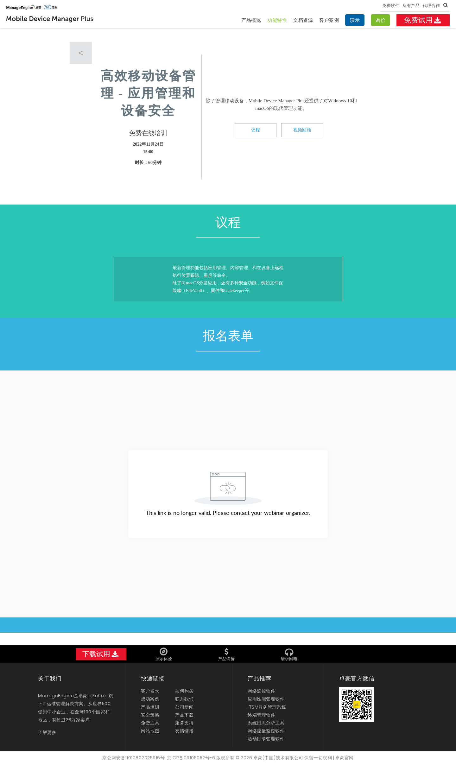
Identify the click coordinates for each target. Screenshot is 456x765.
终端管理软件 (261, 715)
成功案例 (150, 699)
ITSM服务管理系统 (267, 707)
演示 (355, 20)
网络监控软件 (261, 691)
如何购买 (184, 691)
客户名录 (150, 691)
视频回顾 (302, 130)
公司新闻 (184, 707)
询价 (380, 20)
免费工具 (150, 723)
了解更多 (47, 732)
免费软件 (390, 5)
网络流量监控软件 (266, 731)
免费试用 (423, 20)
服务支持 (184, 723)
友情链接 (184, 731)
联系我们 (184, 699)
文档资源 (303, 20)
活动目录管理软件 (266, 739)
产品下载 (184, 715)
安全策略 (150, 715)
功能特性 (277, 20)
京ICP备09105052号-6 (191, 758)
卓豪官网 (344, 758)
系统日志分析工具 (266, 723)
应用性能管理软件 (266, 699)
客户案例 (329, 20)
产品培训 (150, 707)
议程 (255, 130)
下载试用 (101, 654)
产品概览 (251, 20)
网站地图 (150, 731)
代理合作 (431, 5)
